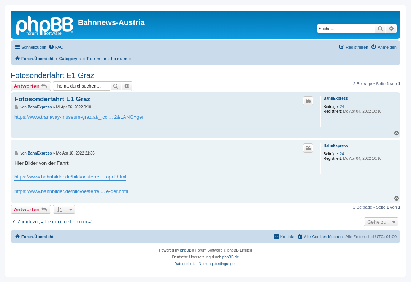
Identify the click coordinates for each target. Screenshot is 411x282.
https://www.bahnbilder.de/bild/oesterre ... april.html (70, 177)
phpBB (186, 250)
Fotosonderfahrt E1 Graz (52, 75)
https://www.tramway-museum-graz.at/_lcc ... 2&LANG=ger (79, 117)
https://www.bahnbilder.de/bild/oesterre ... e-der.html (71, 191)
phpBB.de (230, 257)
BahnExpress (336, 98)
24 (342, 107)
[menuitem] (55, 47)
